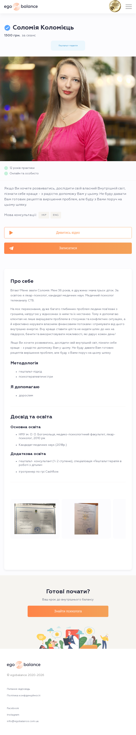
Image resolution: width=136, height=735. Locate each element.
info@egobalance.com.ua (22, 721)
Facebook (13, 708)
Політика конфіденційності (23, 696)
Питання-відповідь (18, 689)
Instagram (13, 715)
